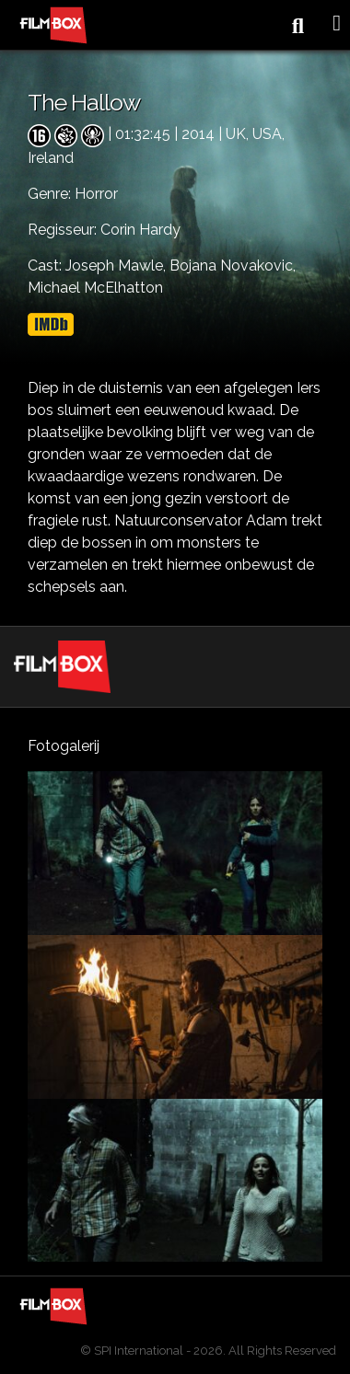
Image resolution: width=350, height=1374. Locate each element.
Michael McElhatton (95, 287)
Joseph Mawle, (117, 265)
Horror (96, 193)
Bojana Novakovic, (232, 265)
